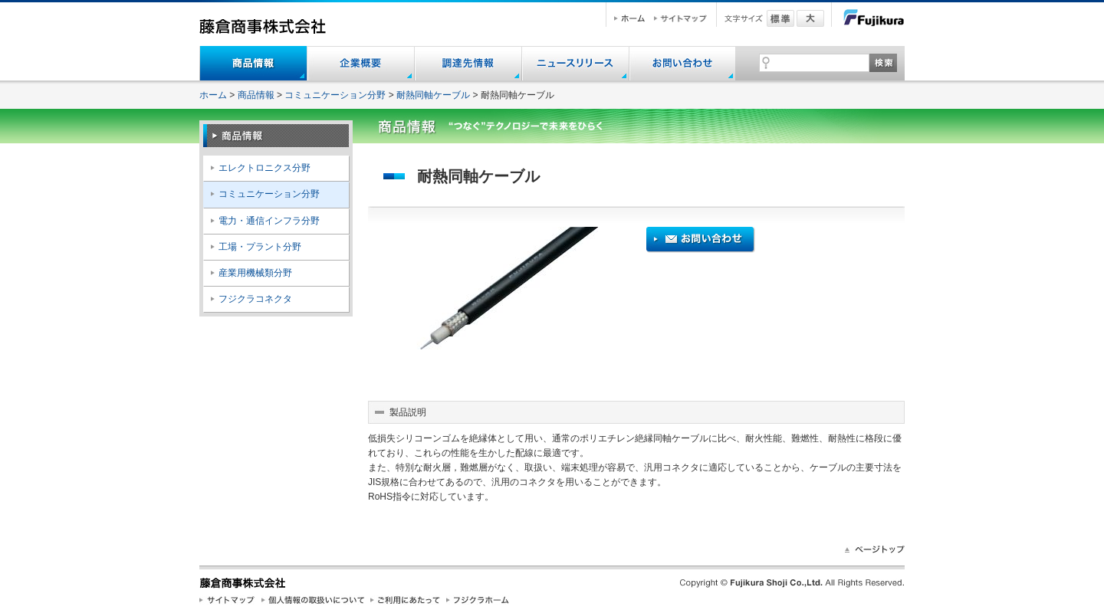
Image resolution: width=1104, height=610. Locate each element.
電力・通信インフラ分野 (269, 220)
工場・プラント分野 (260, 246)
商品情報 (256, 95)
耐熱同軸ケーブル (433, 95)
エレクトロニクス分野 (264, 167)
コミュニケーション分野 (335, 95)
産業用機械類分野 (255, 272)
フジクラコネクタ (255, 299)
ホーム (213, 95)
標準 (780, 18)
